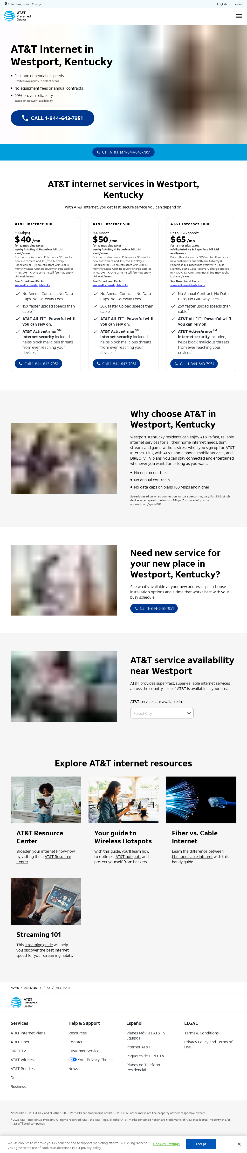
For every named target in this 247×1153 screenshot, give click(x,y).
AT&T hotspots (128, 856)
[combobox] (156, 713)
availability (32, 987)
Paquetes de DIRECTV (145, 1055)
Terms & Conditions (201, 1032)
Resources (78, 1032)
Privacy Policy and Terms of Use (208, 1044)
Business (18, 1086)
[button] (189, 713)
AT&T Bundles (22, 1068)
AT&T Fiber (20, 1041)
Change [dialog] (37, 4)
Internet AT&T (138, 1046)
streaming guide (39, 944)
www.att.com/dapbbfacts (32, 285)
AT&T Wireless (23, 1059)
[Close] (239, 1144)
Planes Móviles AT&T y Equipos (145, 1035)
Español (238, 4)
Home (15, 987)
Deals (15, 1077)
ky (48, 987)
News (73, 1068)
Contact (75, 1041)
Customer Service (84, 1050)
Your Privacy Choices (91, 1059)
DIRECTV (18, 1050)
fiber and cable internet (192, 856)
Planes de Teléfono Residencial (143, 1067)
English (222, 4)
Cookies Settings (166, 1144)
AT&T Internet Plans (28, 1032)
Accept (200, 1144)
